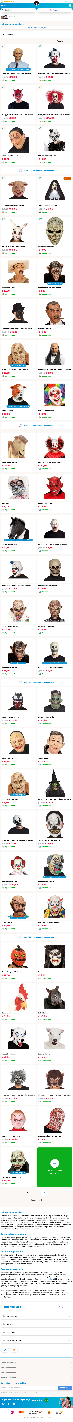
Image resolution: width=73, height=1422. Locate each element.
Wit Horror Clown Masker (47, 156)
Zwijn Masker (43, 1013)
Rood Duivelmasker (45, 503)
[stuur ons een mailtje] (14, 1349)
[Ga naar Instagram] (3, 1404)
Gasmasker (6, 503)
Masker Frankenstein (46, 717)
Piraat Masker (7, 922)
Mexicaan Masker (8, 288)
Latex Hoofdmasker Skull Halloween (51, 667)
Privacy (41, 1418)
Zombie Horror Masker (10, 626)
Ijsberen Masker (44, 1054)
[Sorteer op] (63, 41)
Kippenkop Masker (8, 1013)
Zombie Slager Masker (46, 626)
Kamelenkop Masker (9, 462)
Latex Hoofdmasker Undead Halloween (52, 544)
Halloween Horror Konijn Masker (13, 246)
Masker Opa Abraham (10, 156)
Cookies (48, 1418)
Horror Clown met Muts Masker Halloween (17, 585)
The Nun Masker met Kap (47, 205)
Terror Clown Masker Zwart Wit (49, 840)
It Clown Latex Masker (10, 881)
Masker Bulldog (7, 411)
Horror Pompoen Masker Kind (12, 972)
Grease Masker (43, 758)
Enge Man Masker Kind (10, 799)
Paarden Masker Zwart (10, 544)
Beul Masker (42, 972)
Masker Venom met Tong (11, 717)
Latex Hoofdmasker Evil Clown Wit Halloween (18, 840)
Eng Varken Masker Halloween (13, 205)
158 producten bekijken (37, 27)
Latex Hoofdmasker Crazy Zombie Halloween (18, 1095)
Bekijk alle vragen (65, 1307)
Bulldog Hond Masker (46, 881)
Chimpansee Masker (9, 667)
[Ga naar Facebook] (9, 1404)
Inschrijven (65, 1388)
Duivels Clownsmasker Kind (48, 922)
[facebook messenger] (5, 1349)
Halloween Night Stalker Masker (50, 1136)
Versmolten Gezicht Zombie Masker (15, 370)
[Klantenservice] (66, 1)
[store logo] (36, 3)
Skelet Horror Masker (46, 246)
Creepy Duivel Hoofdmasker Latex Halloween (18, 115)
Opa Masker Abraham (10, 758)
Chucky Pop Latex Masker (11, 1136)
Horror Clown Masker (46, 411)
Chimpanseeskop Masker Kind (49, 288)
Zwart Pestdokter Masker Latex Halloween (17, 329)
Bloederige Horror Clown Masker (50, 462)
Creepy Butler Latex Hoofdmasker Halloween (54, 370)
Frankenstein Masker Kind (11, 1177)
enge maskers (48, 1279)
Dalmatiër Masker (8, 1054)
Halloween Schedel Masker (48, 585)
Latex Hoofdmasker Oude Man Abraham (16, 74)
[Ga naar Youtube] (14, 1404)
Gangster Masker (44, 329)
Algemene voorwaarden (30, 1418)
